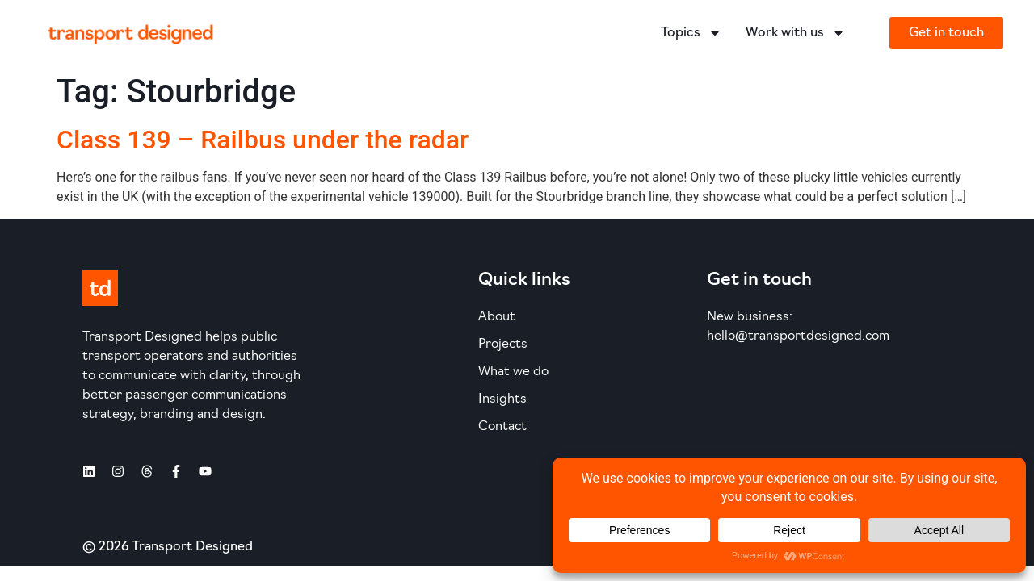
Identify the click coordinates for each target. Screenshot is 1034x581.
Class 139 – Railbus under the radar (263, 139)
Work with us (795, 33)
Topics (691, 33)
